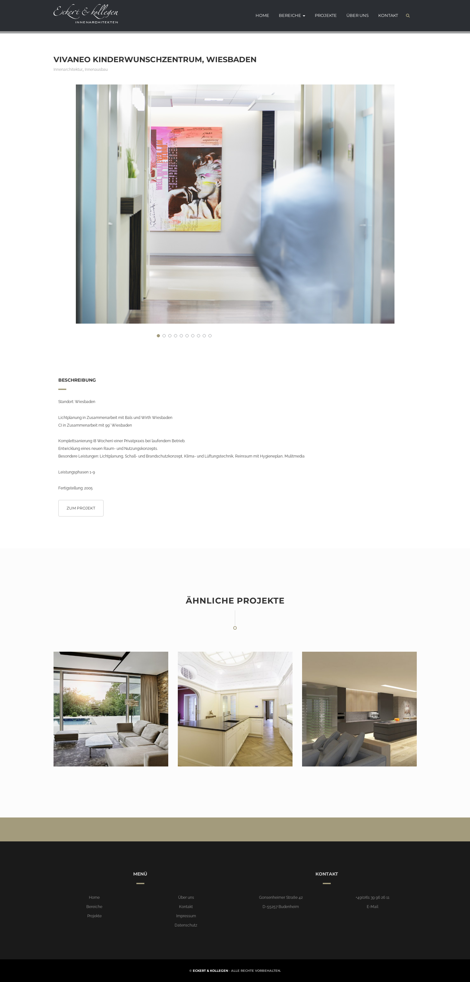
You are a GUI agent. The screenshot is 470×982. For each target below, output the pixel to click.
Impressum (186, 916)
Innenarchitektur (68, 69)
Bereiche (292, 15)
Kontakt (388, 15)
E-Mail (372, 907)
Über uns (357, 15)
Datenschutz (186, 925)
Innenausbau (96, 69)
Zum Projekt (81, 508)
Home (262, 15)
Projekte (326, 15)
